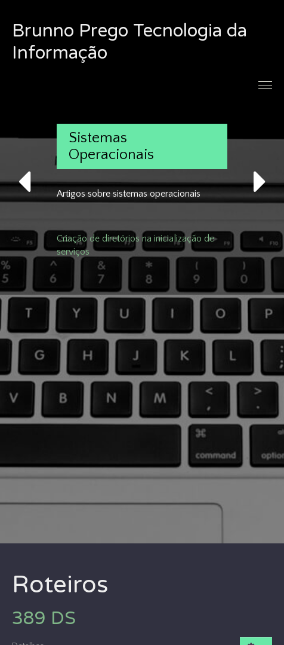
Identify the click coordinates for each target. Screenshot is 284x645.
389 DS (44, 618)
